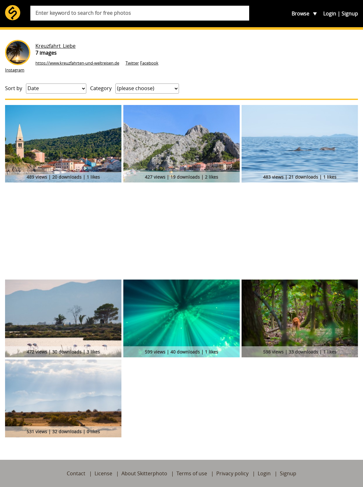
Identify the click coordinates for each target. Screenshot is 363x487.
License (103, 473)
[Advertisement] (181, 232)
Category (101, 88)
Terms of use (191, 473)
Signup (349, 13)
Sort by (13, 88)
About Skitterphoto (144, 473)
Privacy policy (232, 473)
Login (329, 13)
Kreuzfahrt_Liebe (55, 45)
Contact (76, 473)
